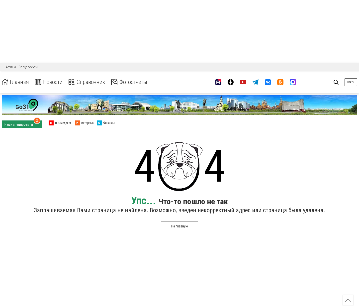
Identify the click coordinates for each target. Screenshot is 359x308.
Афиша (11, 67)
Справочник (88, 82)
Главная (15, 82)
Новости (49, 82)
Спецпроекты (28, 67)
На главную (179, 226)
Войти (350, 82)
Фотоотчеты (132, 82)
